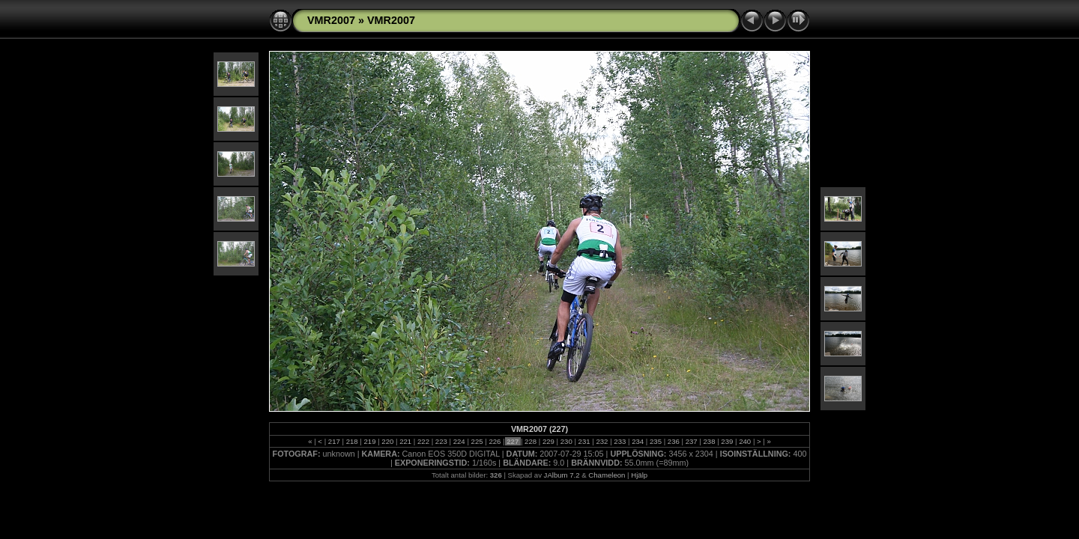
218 (352, 441)
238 (709, 441)
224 (459, 441)
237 (691, 441)
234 (637, 441)
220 (388, 441)
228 (530, 441)
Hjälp (639, 475)
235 (655, 441)
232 (602, 441)
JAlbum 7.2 (562, 475)
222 (423, 441)
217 (334, 441)
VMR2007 (331, 20)
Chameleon (606, 475)
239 (727, 441)
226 (495, 441)
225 (477, 441)
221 (406, 441)
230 (566, 441)
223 (441, 441)
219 (370, 441)
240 (745, 441)
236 (673, 441)
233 (620, 441)
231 (584, 441)
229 (548, 441)
